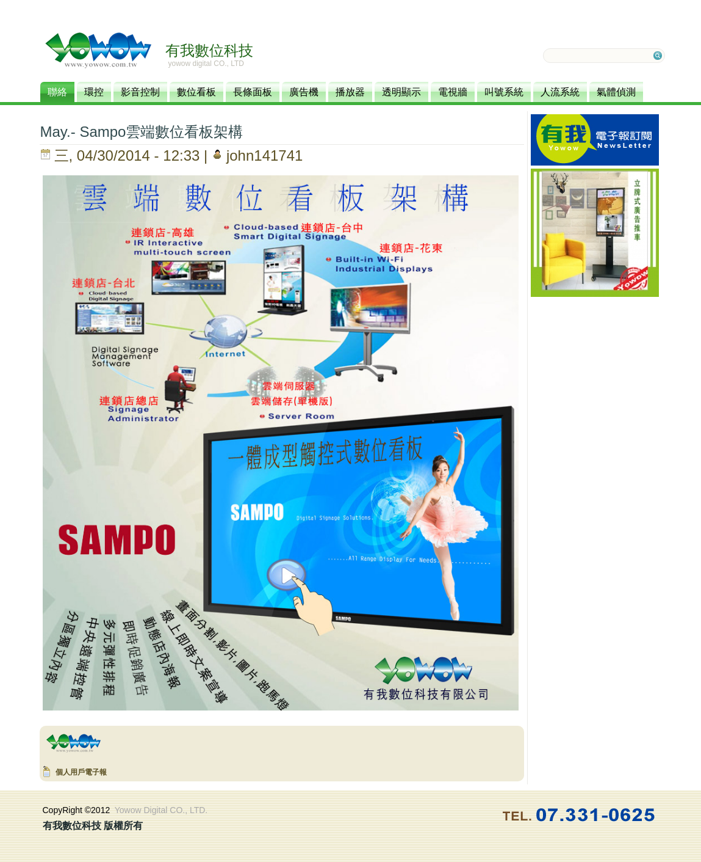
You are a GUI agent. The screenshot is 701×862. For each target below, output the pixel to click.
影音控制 (140, 92)
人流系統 (560, 92)
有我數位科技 (209, 50)
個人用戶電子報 (81, 772)
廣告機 (303, 92)
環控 (94, 92)
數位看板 (196, 92)
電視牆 (452, 92)
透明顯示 (401, 92)
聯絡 (57, 92)
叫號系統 (503, 92)
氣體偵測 (616, 92)
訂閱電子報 (595, 140)
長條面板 (252, 92)
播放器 (350, 92)
